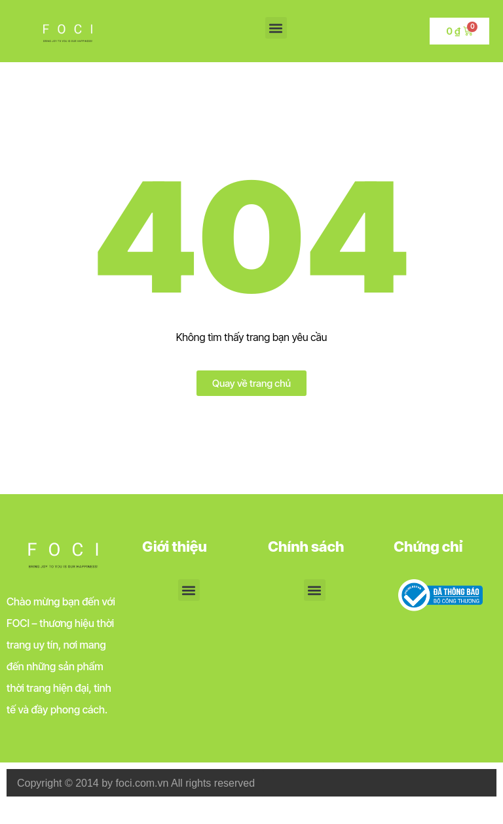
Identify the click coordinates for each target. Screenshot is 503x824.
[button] (276, 28)
